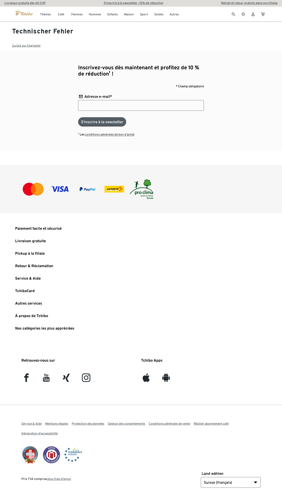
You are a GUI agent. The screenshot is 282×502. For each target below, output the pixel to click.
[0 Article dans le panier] (263, 14)
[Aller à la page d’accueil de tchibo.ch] (24, 14)
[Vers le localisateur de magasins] (243, 14)
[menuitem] (45, 14)
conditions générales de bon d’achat (109, 134)
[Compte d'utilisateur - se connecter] (253, 14)
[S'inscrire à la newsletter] (102, 122)
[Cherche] (233, 14)
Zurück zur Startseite (26, 45)
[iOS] (146, 379)
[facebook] (26, 379)
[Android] (166, 379)
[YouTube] (46, 379)
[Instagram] (86, 379)
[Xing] (66, 379)
